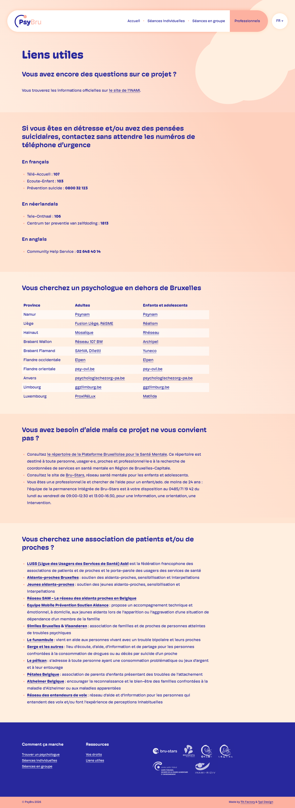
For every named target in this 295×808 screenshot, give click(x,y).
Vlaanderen (76, 626)
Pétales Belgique (43, 675)
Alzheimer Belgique (45, 682)
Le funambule (40, 640)
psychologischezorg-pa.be (100, 378)
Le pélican (37, 661)
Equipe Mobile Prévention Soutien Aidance (68, 606)
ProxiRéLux (85, 397)
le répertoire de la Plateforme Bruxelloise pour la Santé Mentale (107, 455)
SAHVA (81, 351)
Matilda (150, 397)
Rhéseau (151, 333)
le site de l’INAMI (124, 91)
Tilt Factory (248, 802)
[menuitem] (134, 21)
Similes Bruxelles (43, 626)
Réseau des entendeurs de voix (57, 695)
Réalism (150, 324)
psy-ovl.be (85, 369)
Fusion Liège (87, 324)
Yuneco (150, 351)
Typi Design (265, 802)
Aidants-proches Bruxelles (53, 578)
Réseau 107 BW (89, 342)
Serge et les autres (45, 647)
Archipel (150, 342)
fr (278, 21)
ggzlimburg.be (88, 387)
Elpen (80, 360)
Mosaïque (84, 333)
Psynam (82, 315)
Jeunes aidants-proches (50, 585)
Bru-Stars (75, 475)
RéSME (106, 324)
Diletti (95, 351)
